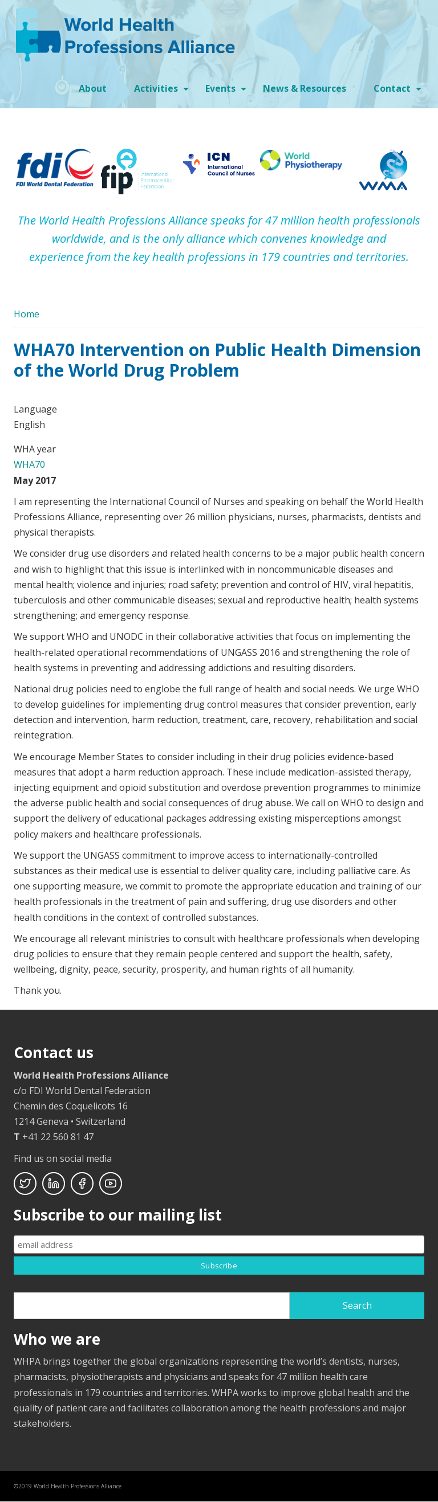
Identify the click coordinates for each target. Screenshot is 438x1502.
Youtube (110, 1183)
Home (26, 314)
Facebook (82, 1183)
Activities (163, 92)
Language (35, 409)
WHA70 (29, 464)
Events (227, 92)
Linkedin (53, 1183)
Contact (399, 92)
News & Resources (304, 88)
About (93, 88)
